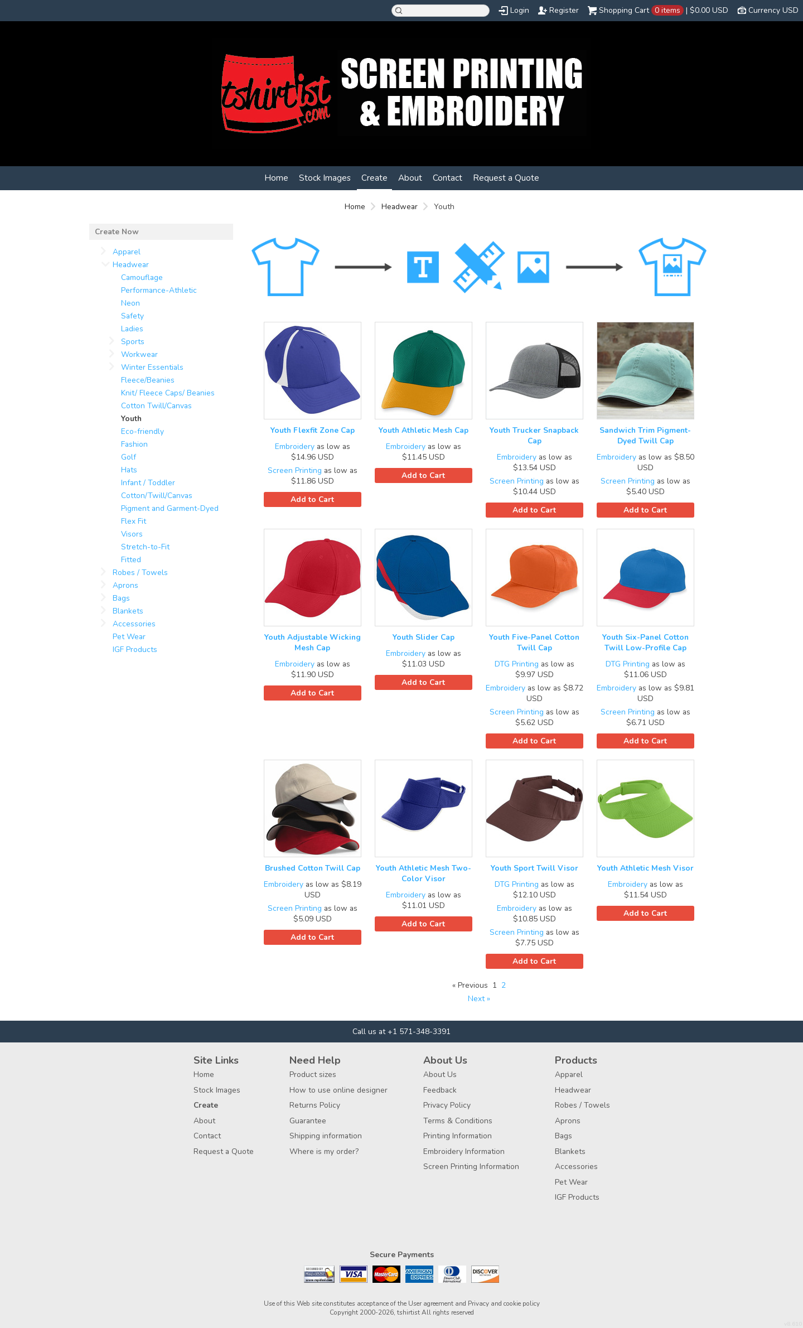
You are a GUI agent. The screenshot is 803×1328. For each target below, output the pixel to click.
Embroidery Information (464, 1151)
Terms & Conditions (457, 1120)
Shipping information (325, 1136)
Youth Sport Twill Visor (534, 868)
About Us (440, 1074)
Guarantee (307, 1120)
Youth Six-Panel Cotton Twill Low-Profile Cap (645, 642)
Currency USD (773, 10)
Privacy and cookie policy (504, 1303)
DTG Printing (517, 664)
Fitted (131, 559)
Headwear (399, 206)
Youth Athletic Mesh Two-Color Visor (423, 873)
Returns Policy (314, 1105)
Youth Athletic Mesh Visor (645, 868)
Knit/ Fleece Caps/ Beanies (168, 393)
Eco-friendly (142, 431)
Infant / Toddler (148, 482)
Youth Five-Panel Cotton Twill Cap (534, 642)
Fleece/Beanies (148, 380)
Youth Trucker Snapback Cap (534, 435)
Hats (129, 470)
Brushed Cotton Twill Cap (312, 868)
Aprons (125, 585)
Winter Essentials (152, 367)
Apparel (127, 252)
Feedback (440, 1090)
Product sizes (312, 1074)
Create (374, 177)
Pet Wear (129, 636)
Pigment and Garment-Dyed (170, 508)
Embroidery (295, 446)
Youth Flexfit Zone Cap (312, 430)
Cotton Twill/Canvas (156, 405)
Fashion (134, 444)
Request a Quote (506, 177)
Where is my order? (324, 1151)
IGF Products (135, 649)
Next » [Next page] (479, 998)
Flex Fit (133, 521)
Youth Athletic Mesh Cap (423, 430)
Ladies (132, 328)
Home (276, 177)
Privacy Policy (447, 1105)
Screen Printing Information (471, 1166)
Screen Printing (295, 470)
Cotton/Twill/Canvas (156, 495)
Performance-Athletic (159, 290)
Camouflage (142, 277)
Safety (132, 316)
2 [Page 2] (503, 985)
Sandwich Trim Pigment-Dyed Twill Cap (645, 435)
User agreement (430, 1303)
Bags (121, 598)
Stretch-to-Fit (145, 547)
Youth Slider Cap (423, 637)
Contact (447, 177)
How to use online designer (338, 1090)
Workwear (139, 354)
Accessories (134, 624)
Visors (132, 534)
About (410, 177)
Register (564, 10)
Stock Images (325, 177)
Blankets (128, 611)
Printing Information (457, 1136)
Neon (130, 303)
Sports (132, 341)
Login (519, 10)
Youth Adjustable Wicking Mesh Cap (312, 642)
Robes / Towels (140, 572)
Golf (128, 457)
